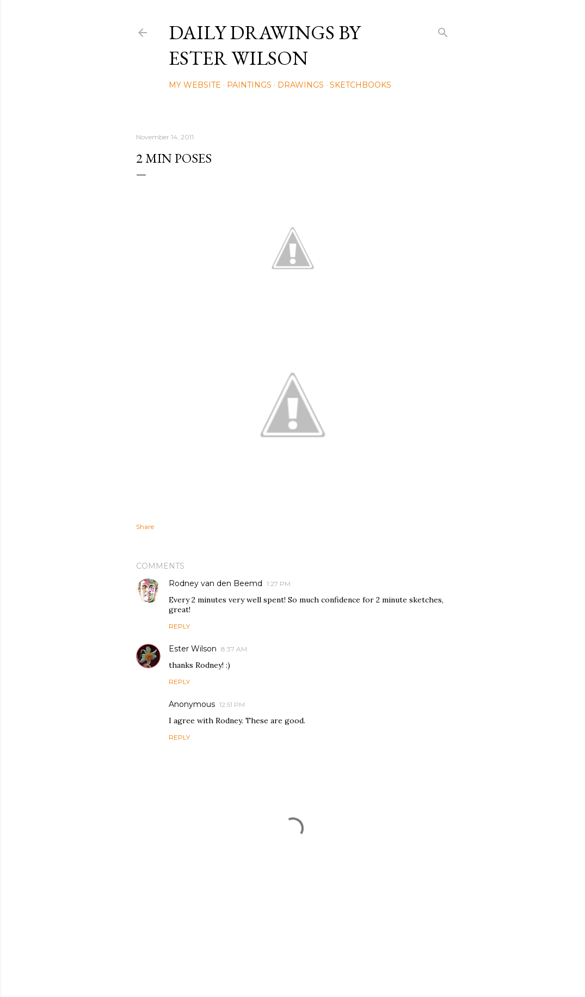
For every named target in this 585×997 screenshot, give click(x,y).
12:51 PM (232, 704)
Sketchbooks (360, 85)
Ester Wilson (193, 649)
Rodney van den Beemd (215, 583)
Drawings (301, 85)
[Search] (442, 30)
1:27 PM (279, 584)
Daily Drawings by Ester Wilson (264, 45)
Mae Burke (321, 966)
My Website (195, 85)
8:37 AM (234, 649)
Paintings (249, 85)
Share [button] (145, 526)
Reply (179, 626)
